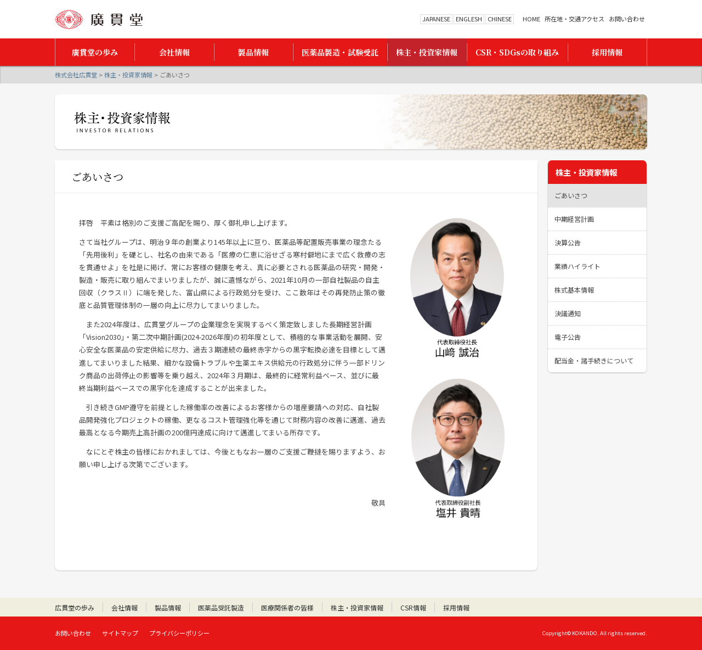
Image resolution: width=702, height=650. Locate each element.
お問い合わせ (627, 19)
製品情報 (168, 607)
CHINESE (500, 18)
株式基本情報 (574, 289)
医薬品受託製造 (221, 607)
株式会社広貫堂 (99, 19)
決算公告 (567, 242)
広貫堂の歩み (74, 607)
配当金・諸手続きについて (593, 360)
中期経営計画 (574, 218)
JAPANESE (436, 18)
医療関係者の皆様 (287, 607)
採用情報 (456, 607)
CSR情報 (413, 607)
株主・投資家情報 (128, 74)
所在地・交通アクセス (574, 19)
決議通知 (567, 313)
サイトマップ (120, 633)
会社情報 (124, 607)
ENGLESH (469, 18)
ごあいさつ (570, 195)
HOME (531, 19)
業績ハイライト (577, 266)
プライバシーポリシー (179, 633)
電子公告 (567, 336)
